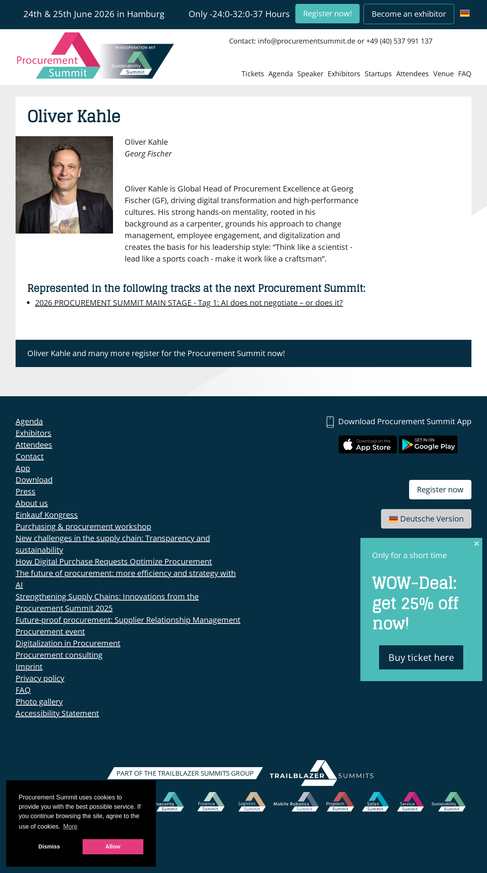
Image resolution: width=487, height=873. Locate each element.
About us (32, 503)
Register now (440, 489)
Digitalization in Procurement (68, 643)
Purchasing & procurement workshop (83, 526)
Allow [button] (113, 846)
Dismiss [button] (49, 846)
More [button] (70, 826)
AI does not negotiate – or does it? (189, 302)
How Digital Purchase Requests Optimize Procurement (114, 561)
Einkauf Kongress (47, 514)
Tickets (253, 73)
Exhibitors (344, 73)
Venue (443, 73)
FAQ (464, 73)
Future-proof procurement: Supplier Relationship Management (128, 620)
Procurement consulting (59, 655)
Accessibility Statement (57, 713)
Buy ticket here (421, 657)
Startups (378, 73)
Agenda (280, 73)
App (23, 468)
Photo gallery (39, 701)
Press (25, 491)
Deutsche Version (426, 518)
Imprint (29, 666)
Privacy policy (40, 678)
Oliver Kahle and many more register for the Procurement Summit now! (156, 353)
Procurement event (50, 631)
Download (34, 479)
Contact (30, 456)
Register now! (327, 13)
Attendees (412, 73)
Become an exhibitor (409, 14)
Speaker (310, 73)
